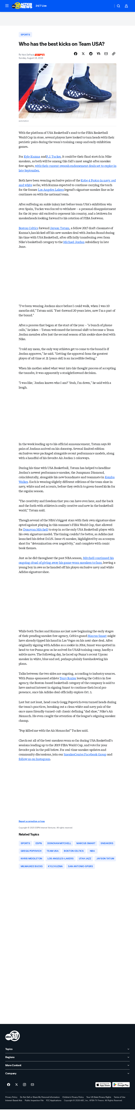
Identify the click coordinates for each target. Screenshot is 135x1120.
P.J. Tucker (53, 158)
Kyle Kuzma (32, 158)
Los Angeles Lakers (51, 191)
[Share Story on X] (83, 55)
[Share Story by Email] (106, 55)
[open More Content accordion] (67, 1076)
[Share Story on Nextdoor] (98, 55)
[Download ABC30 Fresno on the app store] (103, 1095)
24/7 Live (41, 5)
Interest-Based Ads (13, 1111)
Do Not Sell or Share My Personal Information (40, 1108)
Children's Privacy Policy (73, 1108)
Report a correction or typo (32, 822)
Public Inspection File (34, 1111)
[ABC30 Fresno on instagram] (24, 1095)
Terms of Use (119, 1108)
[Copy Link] (113, 55)
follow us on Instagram (34, 760)
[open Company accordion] (67, 1084)
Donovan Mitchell (35, 531)
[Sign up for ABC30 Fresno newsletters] (32, 1095)
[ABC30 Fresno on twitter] (16, 1095)
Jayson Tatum (59, 229)
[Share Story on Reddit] (91, 55)
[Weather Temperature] (108, 6)
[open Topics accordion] (67, 1059)
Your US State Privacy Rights (98, 1108)
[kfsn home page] (12, 1046)
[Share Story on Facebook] (75, 55)
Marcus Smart (97, 637)
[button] (6, 5)
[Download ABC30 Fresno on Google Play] (121, 1095)
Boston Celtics (28, 229)
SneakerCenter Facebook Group (85, 756)
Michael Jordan (73, 243)
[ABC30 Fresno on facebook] (8, 1095)
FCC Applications (53, 1111)
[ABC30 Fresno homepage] (22, 6)
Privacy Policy (11, 1108)
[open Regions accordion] (67, 1068)
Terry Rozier (68, 679)
